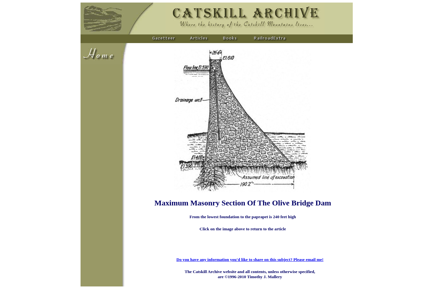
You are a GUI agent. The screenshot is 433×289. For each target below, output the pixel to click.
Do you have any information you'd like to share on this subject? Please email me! (249, 259)
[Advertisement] (100, 161)
